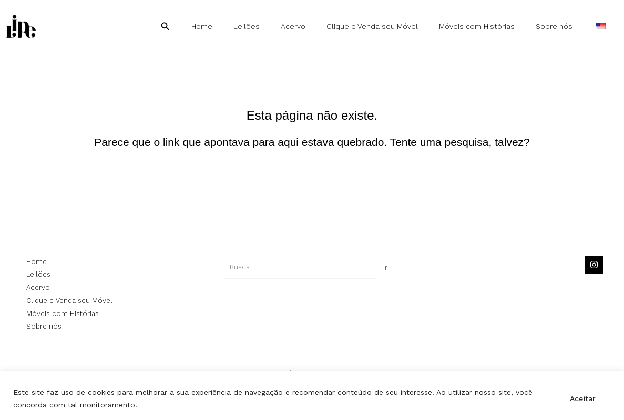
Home (242, 26)
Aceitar (583, 398)
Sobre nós (563, 26)
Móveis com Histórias (492, 26)
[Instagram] (594, 265)
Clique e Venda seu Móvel (394, 26)
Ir (385, 267)
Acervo (321, 26)
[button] (209, 26)
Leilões (281, 26)
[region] (312, 395)
